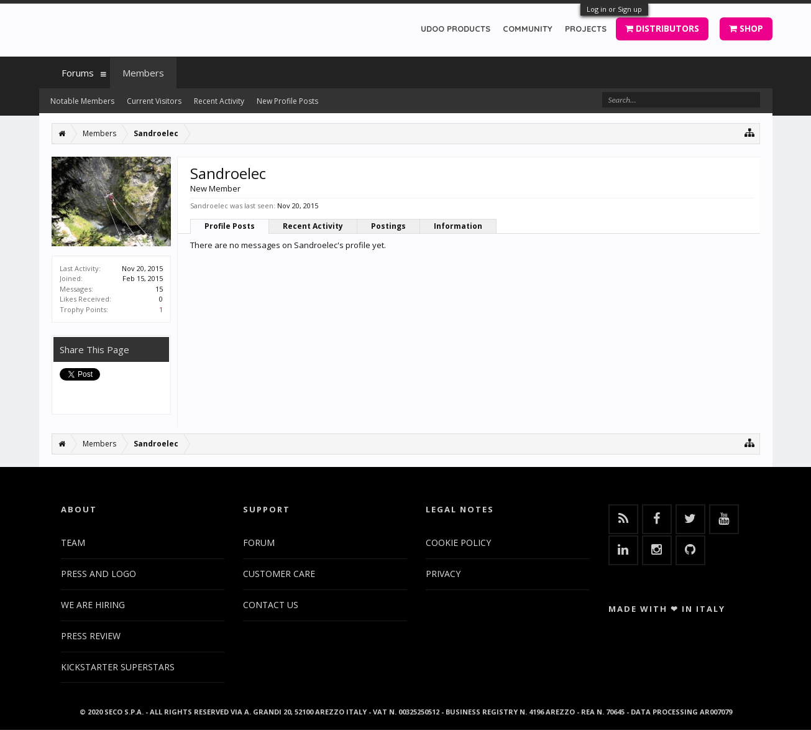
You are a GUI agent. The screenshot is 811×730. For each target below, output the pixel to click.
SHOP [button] (746, 28)
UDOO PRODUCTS (455, 29)
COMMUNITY (527, 29)
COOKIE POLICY (458, 542)
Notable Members (82, 101)
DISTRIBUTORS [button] (662, 28)
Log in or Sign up (614, 9)
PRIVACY (443, 574)
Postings (388, 226)
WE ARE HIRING (93, 605)
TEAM (73, 542)
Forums (78, 73)
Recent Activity (313, 226)
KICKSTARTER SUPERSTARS (118, 667)
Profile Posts (229, 226)
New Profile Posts (287, 101)
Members (143, 73)
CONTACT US (270, 605)
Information (458, 226)
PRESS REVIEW (91, 636)
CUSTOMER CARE (279, 574)
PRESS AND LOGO (98, 574)
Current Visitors (154, 101)
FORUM (259, 542)
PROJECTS (586, 29)
